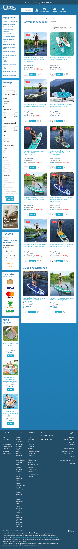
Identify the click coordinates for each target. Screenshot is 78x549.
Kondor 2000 (7, 170)
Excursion (6, 164)
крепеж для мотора (9, 186)
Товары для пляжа (9, 44)
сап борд (6, 141)
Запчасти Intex (7, 34)
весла (5, 180)
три (4, 152)
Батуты (5, 42)
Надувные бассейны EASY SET (9, 18)
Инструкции (7, 444)
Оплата (30, 437)
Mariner (5, 168)
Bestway (6, 101)
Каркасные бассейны (10, 21)
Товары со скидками (9, 75)
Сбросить (10, 200)
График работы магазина (10, 241)
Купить (10, 356)
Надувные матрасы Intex (9, 47)
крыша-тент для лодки (10, 193)
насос (5, 178)
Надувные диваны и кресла (9, 56)
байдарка (6, 140)
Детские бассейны (9, 36)
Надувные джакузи (9, 24)
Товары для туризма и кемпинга (10, 72)
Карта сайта (7, 453)
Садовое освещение (9, 64)
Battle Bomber (7, 172)
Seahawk (6, 166)
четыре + (6, 154)
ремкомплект (7, 187)
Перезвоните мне (46, 2)
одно (5, 148)
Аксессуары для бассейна (8, 30)
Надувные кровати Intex (9, 52)
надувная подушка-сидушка (9, 183)
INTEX (5, 103)
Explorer (6, 161)
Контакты (6, 437)
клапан (5, 189)
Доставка (31, 439)
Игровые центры (8, 39)
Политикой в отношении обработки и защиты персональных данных (35, 537)
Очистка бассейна (9, 27)
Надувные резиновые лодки (10, 60)
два (4, 150)
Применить (10, 197)
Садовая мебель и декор (9, 67)
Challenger (6, 162)
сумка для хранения (9, 191)
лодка (5, 138)
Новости (8, 234)
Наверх (71, 531)
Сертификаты (7, 446)
